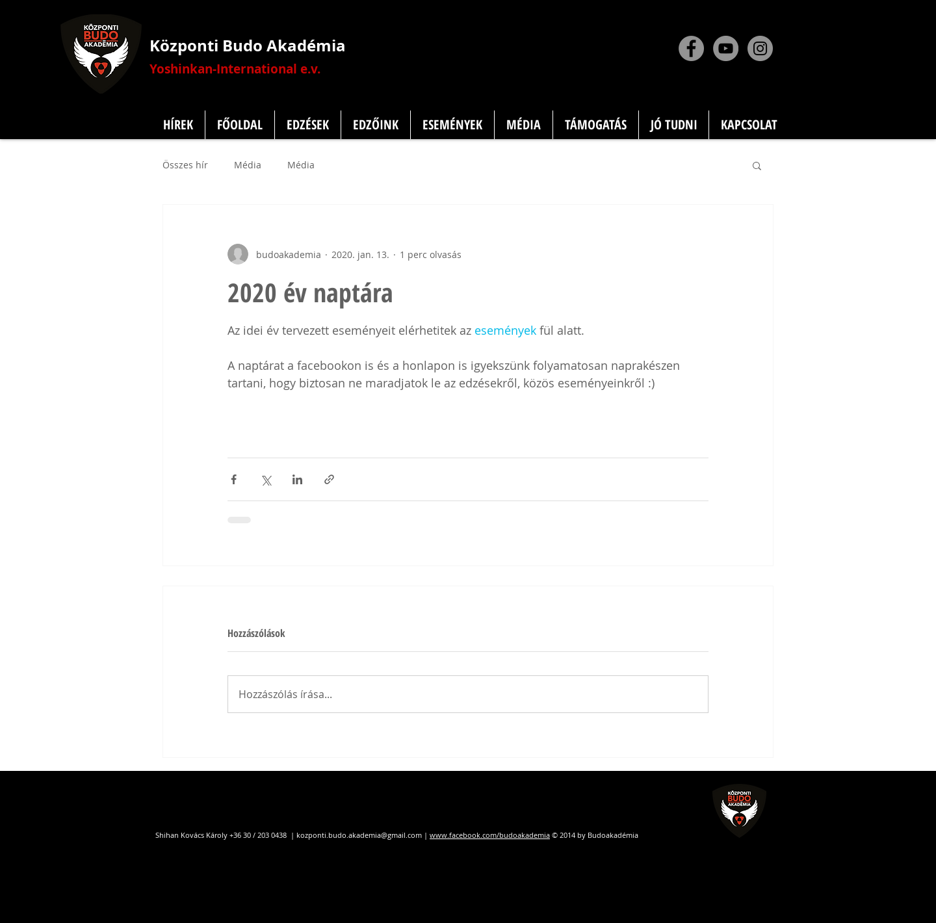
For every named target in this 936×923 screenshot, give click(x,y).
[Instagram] (760, 48)
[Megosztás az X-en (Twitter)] (265, 479)
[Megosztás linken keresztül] (329, 479)
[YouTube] (725, 48)
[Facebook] (691, 48)
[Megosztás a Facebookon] (234, 479)
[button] (757, 165)
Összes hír (185, 165)
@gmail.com (401, 835)
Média (247, 165)
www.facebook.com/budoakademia (490, 835)
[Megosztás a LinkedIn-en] (297, 479)
